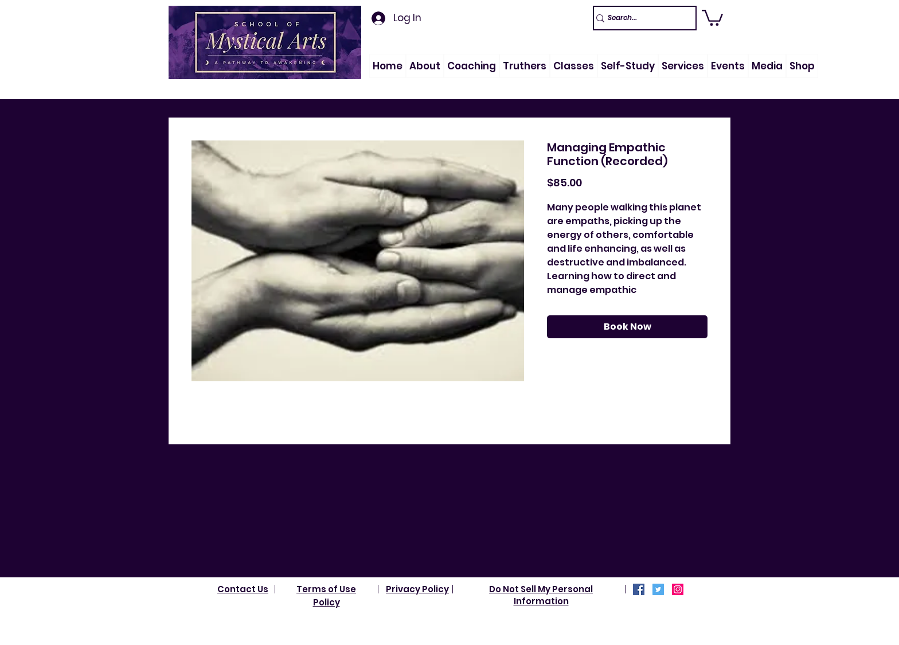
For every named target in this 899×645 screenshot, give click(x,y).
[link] (712, 17)
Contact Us (242, 589)
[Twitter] (658, 589)
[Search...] (639, 18)
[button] (425, 66)
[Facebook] (638, 589)
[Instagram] (677, 589)
